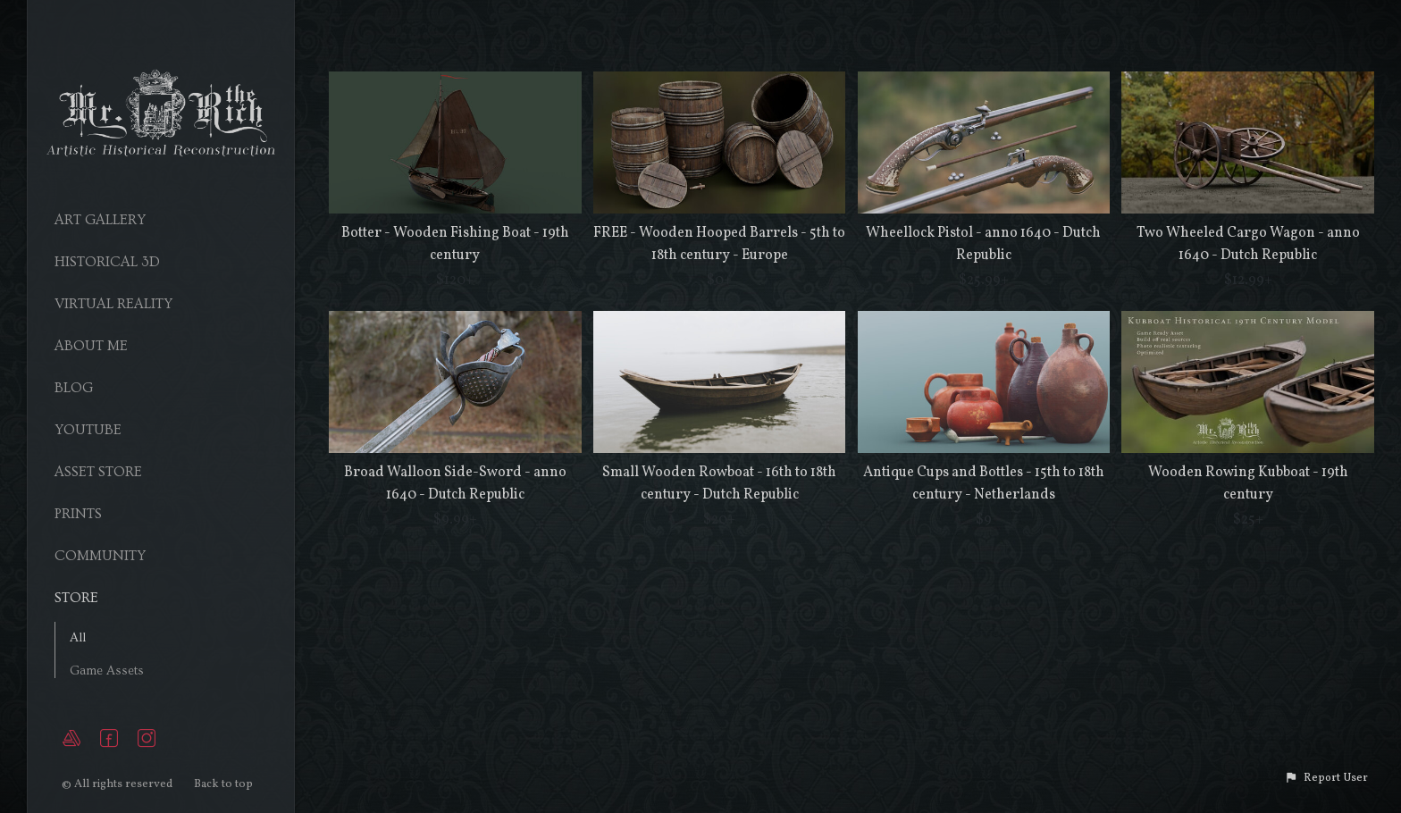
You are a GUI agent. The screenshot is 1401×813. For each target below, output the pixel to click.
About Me (91, 346)
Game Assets (107, 671)
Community (100, 556)
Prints (78, 514)
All (78, 638)
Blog (74, 388)
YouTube (88, 430)
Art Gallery (100, 220)
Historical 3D (107, 262)
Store (76, 598)
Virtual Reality (113, 304)
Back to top (225, 784)
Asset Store (98, 472)
